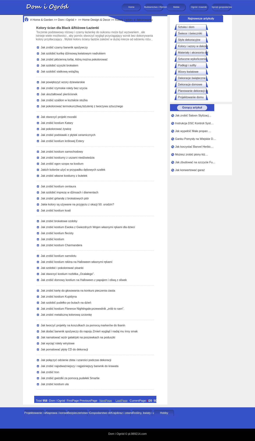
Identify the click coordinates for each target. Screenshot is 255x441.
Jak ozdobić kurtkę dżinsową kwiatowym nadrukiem (73, 53)
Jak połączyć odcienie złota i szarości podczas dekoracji (76, 360)
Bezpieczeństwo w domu (77, 412)
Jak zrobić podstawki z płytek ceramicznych (68, 134)
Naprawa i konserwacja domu (56, 412)
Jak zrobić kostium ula (55, 384)
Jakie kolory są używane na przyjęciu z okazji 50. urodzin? (77, 204)
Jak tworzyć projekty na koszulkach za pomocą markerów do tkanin (83, 325)
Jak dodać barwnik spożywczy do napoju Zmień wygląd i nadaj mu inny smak (89, 331)
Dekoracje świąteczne (192, 78)
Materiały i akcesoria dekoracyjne (199, 52)
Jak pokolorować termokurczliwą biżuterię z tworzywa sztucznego (82, 106)
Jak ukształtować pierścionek (59, 94)
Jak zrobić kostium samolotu (58, 255)
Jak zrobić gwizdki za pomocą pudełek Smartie (70, 378)
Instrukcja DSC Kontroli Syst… (194, 123)
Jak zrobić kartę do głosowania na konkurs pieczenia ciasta (78, 290)
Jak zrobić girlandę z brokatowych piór (65, 198)
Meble (176, 7)
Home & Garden (43, 19)
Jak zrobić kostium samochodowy (62, 151)
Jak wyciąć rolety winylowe (57, 343)
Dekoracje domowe (190, 84)
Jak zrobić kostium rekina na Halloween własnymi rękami (76, 261)
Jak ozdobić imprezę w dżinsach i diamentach (69, 192)
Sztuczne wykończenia (192, 58)
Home (131, 7)
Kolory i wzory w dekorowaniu (134, 19)
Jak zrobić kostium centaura (58, 186)
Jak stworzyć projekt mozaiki (59, 116)
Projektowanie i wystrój (34, 412)
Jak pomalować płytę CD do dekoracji (64, 349)
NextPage (106, 400)
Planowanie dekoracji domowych (198, 90)
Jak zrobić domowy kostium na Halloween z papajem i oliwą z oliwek (84, 279)
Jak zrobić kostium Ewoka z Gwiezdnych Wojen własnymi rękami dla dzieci (88, 227)
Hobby (164, 412)
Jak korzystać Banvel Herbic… (194, 146)
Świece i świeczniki (190, 33)
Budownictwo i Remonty (154, 7)
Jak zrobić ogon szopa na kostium (62, 163)
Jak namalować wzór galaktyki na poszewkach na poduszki (78, 337)
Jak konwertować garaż (190, 170)
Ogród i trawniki (199, 7)
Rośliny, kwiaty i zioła (142, 412)
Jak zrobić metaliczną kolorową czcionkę (66, 314)
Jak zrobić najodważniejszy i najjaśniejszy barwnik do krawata (79, 366)
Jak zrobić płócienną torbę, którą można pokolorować (74, 59)
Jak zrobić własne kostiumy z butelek (64, 175)
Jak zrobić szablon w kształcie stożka (64, 100)
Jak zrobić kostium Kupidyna (59, 296)
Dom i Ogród (66, 19)
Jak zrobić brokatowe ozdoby (59, 221)
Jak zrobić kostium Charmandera (61, 245)
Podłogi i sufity (187, 65)
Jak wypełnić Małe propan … (193, 131)
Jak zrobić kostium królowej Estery (62, 141)
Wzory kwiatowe (188, 71)
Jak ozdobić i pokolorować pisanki (62, 267)
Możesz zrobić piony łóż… (191, 154)
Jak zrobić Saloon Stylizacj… (193, 115)
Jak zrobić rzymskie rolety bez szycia (64, 88)
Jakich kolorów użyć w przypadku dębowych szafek (73, 169)
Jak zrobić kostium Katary (57, 122)
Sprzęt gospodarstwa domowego (221, 7)
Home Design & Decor (96, 19)
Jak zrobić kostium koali (56, 210)
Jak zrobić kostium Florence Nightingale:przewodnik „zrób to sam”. (82, 308)
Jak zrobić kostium (52, 239)
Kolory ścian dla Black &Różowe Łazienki (67, 28)
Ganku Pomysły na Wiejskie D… (195, 138)
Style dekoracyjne (189, 39)
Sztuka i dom (186, 27)
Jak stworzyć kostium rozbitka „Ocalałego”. (67, 273)
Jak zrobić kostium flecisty (57, 233)
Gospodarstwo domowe (99, 412)
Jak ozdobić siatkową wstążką (59, 71)
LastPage (122, 400)
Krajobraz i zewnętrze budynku (121, 412)
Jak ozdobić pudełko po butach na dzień (66, 302)
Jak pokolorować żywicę (56, 128)
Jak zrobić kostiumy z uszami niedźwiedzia (67, 157)
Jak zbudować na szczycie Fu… (195, 162)
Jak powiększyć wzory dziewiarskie (63, 82)
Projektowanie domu (191, 97)
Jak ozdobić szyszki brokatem (59, 65)
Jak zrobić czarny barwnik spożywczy (64, 47)
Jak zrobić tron (50, 372)
